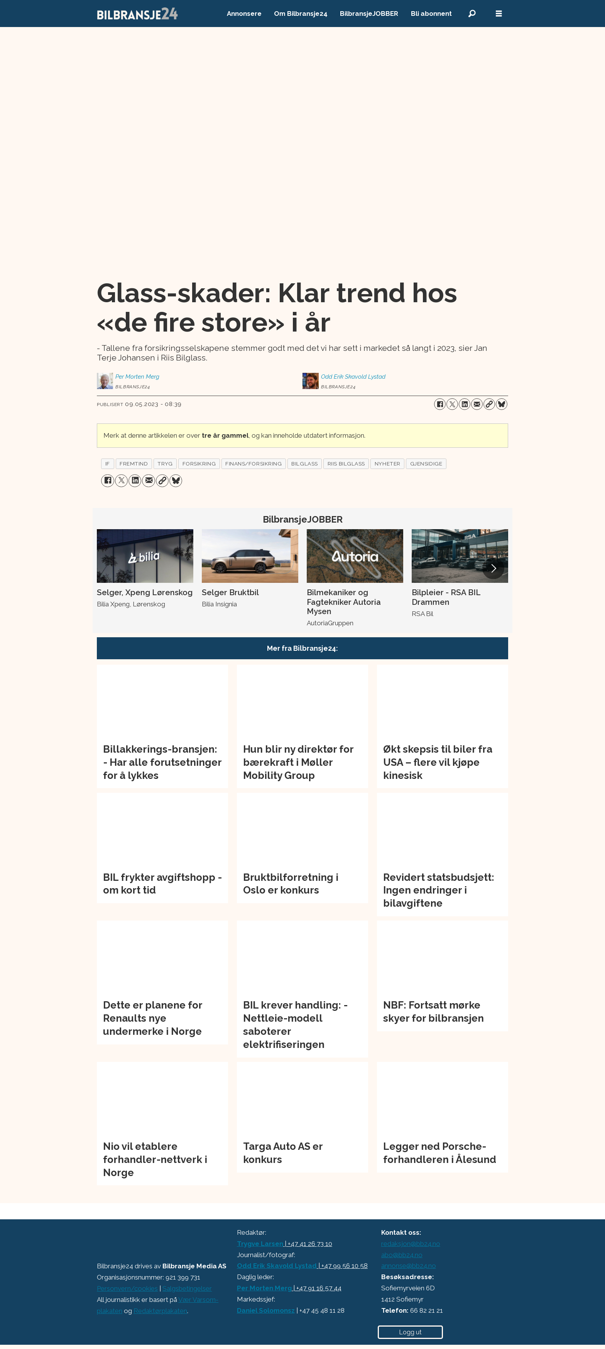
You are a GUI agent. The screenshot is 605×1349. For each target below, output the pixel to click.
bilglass (304, 463)
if (107, 463)
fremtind (134, 463)
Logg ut (410, 1332)
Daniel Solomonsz (266, 1310)
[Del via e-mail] (477, 404)
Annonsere (244, 13)
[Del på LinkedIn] (464, 404)
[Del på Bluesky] (501, 404)
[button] (493, 568)
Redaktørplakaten (160, 1311)
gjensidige (426, 463)
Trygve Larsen (260, 1243)
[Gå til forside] (137, 13)
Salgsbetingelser (187, 1288)
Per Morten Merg (264, 1288)
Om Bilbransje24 (301, 13)
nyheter (388, 463)
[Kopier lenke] (489, 404)
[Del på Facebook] (440, 404)
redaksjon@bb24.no (410, 1243)
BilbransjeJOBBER (369, 13)
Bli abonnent (431, 13)
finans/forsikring (253, 463)
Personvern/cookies (127, 1288)
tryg (164, 463)
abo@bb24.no (401, 1255)
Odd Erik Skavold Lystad (277, 1265)
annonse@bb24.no (408, 1265)
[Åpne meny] (498, 14)
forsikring (199, 463)
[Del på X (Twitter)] (452, 404)
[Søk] (471, 13)
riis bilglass (346, 463)
